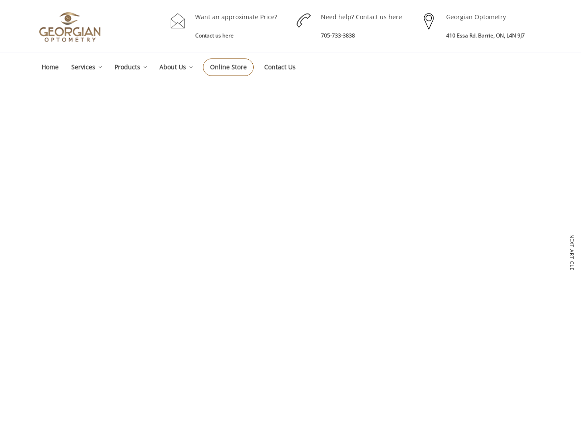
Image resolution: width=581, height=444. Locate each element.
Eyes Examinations (164, 299)
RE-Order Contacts (362, 354)
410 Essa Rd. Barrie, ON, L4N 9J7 (485, 35)
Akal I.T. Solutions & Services (498, 430)
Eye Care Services (263, 319)
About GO (452, 311)
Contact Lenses (359, 340)
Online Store (228, 67)
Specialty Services (263, 362)
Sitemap (450, 369)
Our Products (356, 311)
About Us (172, 67)
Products (127, 67)
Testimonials (455, 354)
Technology (454, 340)
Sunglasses (354, 369)
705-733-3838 (338, 35)
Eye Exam (253, 333)
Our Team (452, 326)
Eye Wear (352, 326)
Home (49, 67)
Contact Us (280, 67)
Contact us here (214, 35)
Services (83, 67)
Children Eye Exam (263, 347)
